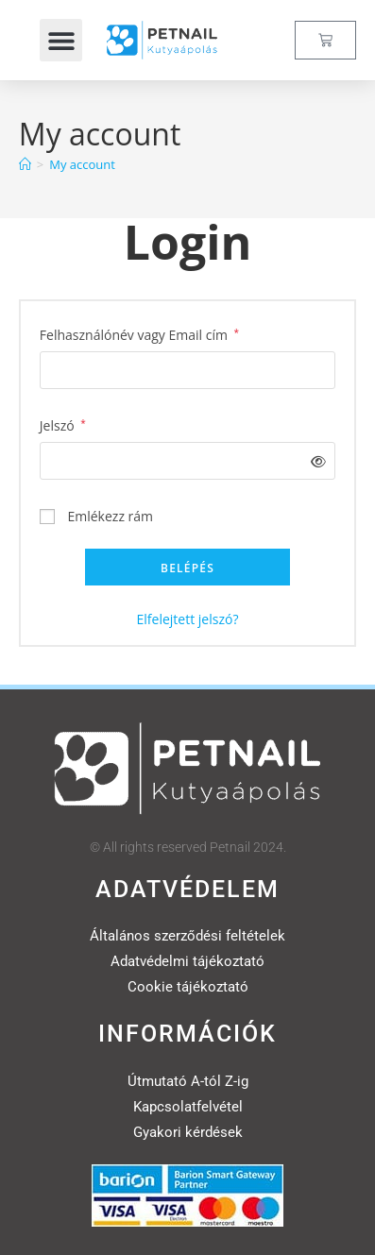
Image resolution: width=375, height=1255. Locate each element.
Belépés (187, 568)
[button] (61, 40)
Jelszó (63, 424)
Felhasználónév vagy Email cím (139, 333)
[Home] (25, 164)
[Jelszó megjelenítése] (315, 461)
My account (82, 164)
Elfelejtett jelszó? (188, 619)
